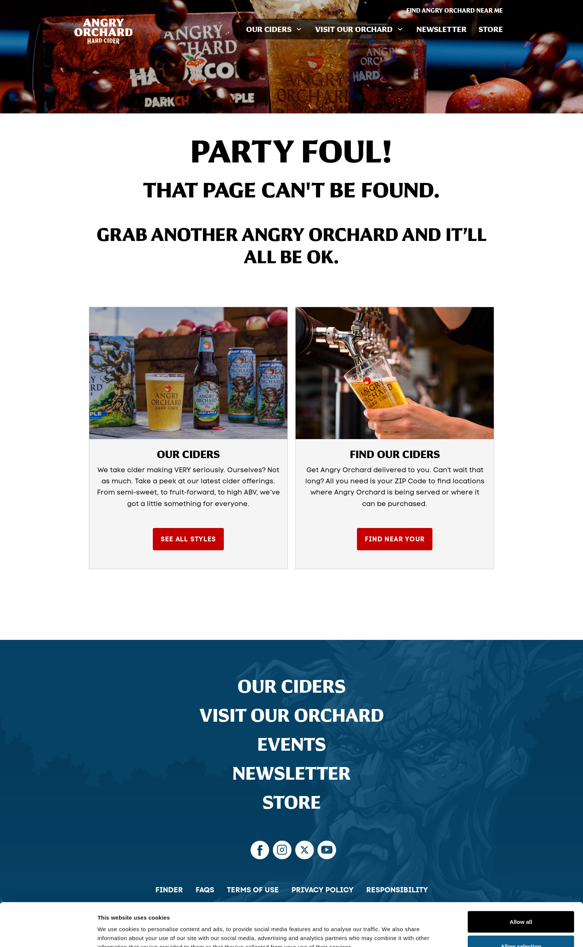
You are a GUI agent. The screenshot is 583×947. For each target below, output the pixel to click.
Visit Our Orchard (292, 715)
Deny (521, 927)
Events (291, 744)
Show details (390, 928)
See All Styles (188, 539)
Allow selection (520, 903)
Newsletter (441, 29)
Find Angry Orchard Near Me (457, 10)
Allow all (521, 878)
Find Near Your (394, 539)
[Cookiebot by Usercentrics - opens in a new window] (48, 932)
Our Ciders (292, 686)
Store (491, 29)
